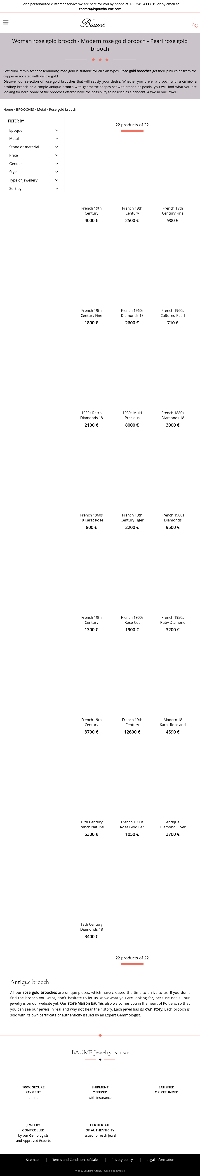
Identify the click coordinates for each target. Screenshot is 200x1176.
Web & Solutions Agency (88, 1170)
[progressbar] (132, 131)
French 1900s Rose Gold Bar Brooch (132, 827)
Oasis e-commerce (114, 1170)
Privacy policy (122, 1159)
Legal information (160, 1159)
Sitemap (32, 1159)
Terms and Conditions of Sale (75, 1159)
